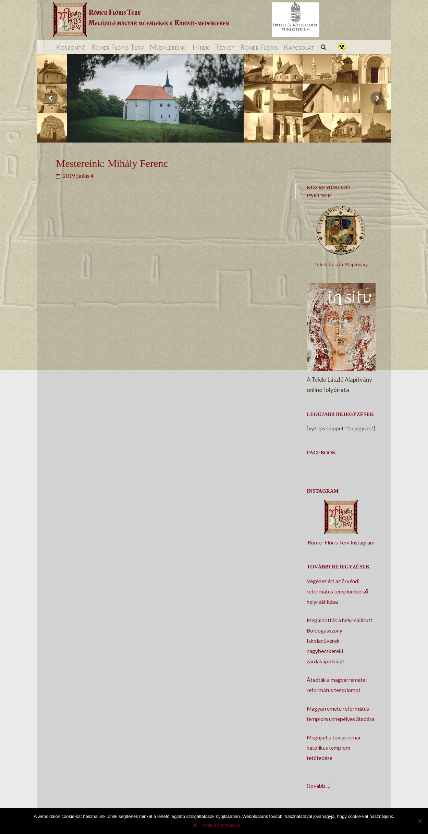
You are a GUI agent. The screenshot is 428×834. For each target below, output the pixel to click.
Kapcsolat (299, 47)
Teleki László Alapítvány (341, 264)
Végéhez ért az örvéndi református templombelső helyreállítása (337, 591)
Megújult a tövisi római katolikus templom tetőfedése (333, 747)
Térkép (224, 47)
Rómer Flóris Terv (117, 47)
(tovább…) (319, 786)
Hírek (201, 47)
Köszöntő (70, 47)
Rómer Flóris (259, 47)
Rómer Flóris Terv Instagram (341, 542)
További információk (220, 825)
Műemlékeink (168, 47)
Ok (194, 825)
